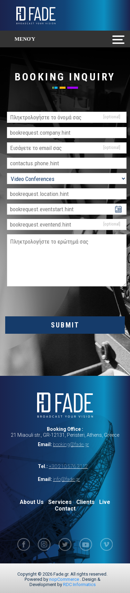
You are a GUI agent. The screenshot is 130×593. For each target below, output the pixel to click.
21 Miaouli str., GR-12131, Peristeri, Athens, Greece (65, 435)
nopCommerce (64, 579)
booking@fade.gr (71, 444)
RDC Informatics (79, 584)
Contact (65, 508)
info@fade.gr (66, 479)
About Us (32, 502)
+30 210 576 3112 (68, 466)
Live (104, 502)
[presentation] (65, 302)
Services (60, 502)
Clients (85, 502)
